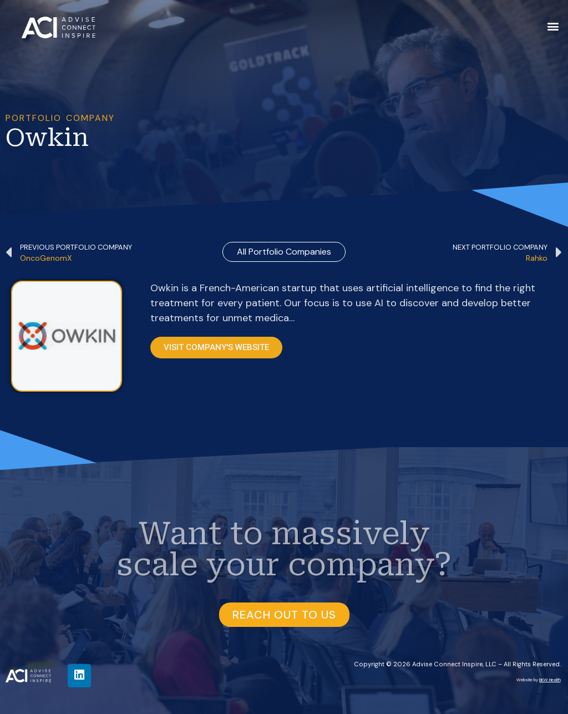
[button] (553, 26)
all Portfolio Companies (284, 251)
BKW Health (550, 679)
